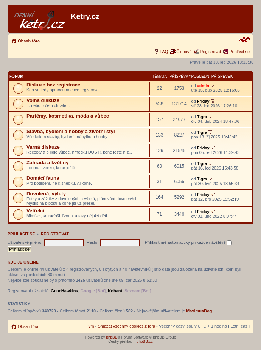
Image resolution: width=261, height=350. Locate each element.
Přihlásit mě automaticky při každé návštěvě (188, 242)
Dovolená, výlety (46, 193)
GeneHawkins (64, 291)
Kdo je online (23, 262)
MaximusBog (199, 311)
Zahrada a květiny (47, 162)
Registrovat (210, 51)
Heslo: (92, 242)
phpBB (111, 337)
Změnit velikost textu (244, 39)
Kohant (115, 291)
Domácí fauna (42, 178)
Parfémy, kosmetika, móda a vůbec (67, 116)
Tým (90, 326)
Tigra (202, 117)
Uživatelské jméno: (25, 242)
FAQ (164, 51)
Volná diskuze (42, 100)
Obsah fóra (29, 41)
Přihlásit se (239, 51)
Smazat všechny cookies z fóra (126, 326)
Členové (183, 51)
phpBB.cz (145, 341)
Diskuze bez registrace (53, 85)
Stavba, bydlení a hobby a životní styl (70, 131)
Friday (203, 101)
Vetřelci (35, 210)
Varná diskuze (43, 147)
